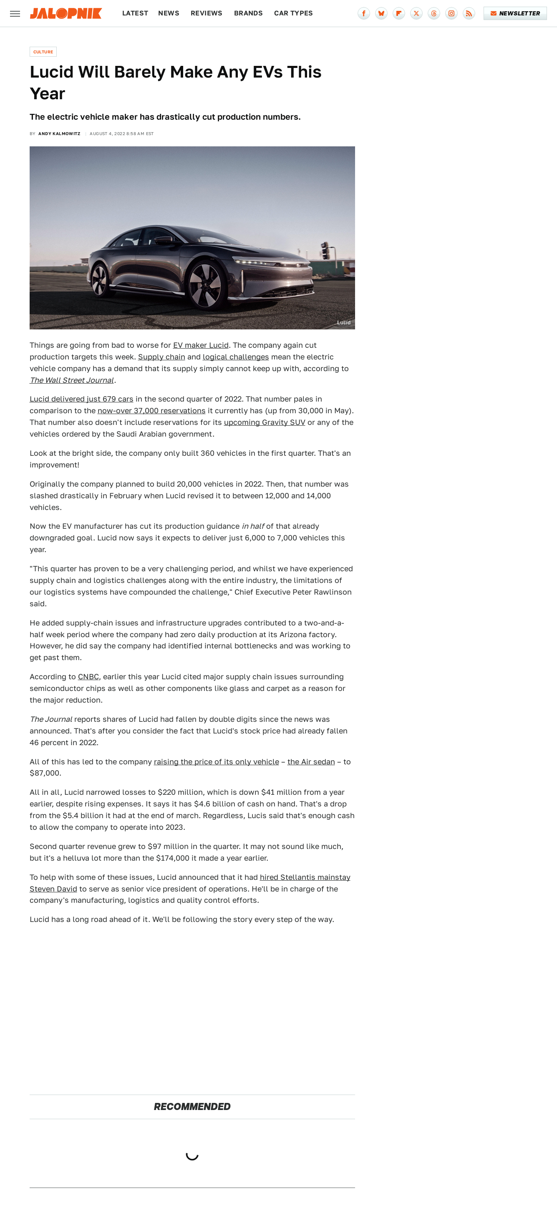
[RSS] (469, 13)
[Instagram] (451, 13)
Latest (135, 13)
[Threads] (434, 13)
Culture (43, 51)
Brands (248, 13)
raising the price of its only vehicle (216, 761)
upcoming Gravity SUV (264, 422)
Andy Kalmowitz (59, 133)
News (168, 13)
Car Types (293, 13)
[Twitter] (416, 13)
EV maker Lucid (201, 345)
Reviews (207, 13)
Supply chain (161, 356)
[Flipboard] (399, 13)
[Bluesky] (381, 13)
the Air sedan (311, 761)
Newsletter (515, 13)
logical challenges (236, 356)
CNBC (88, 676)
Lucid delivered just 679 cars (82, 398)
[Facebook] (364, 13)
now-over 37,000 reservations (152, 410)
